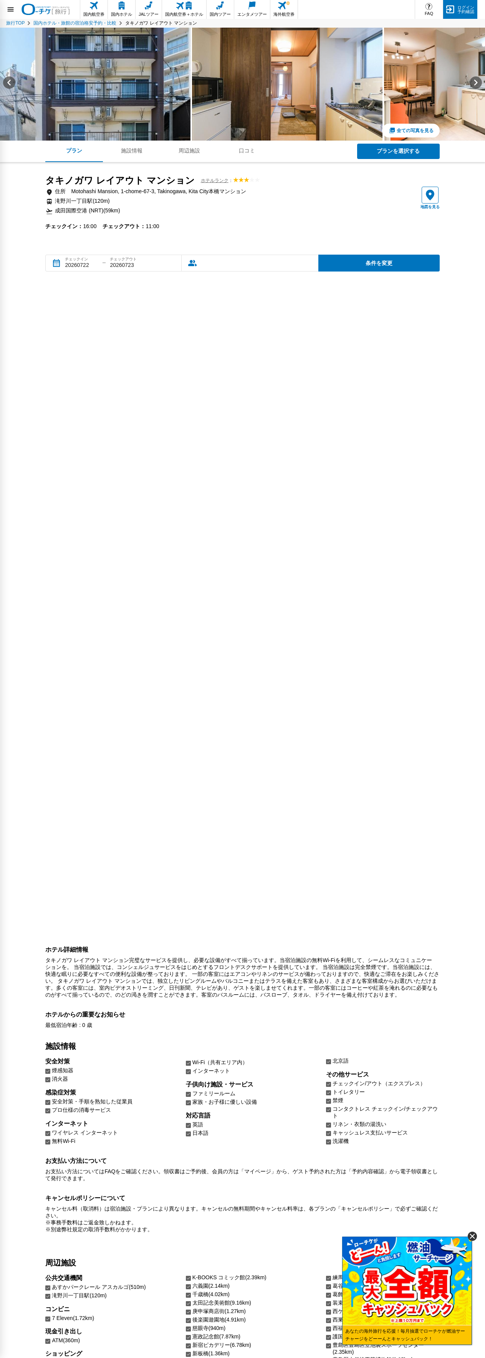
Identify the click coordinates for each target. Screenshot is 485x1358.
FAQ (429, 13)
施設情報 (131, 150)
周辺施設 (189, 150)
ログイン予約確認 (465, 9)
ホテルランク (214, 180)
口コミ (247, 150)
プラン (74, 150)
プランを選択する (398, 151)
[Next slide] (476, 84)
